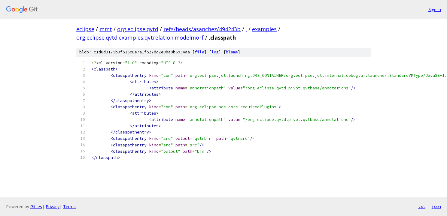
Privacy (52, 206)
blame (232, 52)
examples (264, 29)
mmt (105, 29)
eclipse (85, 29)
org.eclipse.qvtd (137, 29)
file (199, 52)
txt (421, 206)
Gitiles (36, 206)
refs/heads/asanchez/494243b (202, 29)
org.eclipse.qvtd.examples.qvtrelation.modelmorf (140, 37)
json (436, 206)
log (215, 52)
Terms (69, 206)
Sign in (434, 9)
